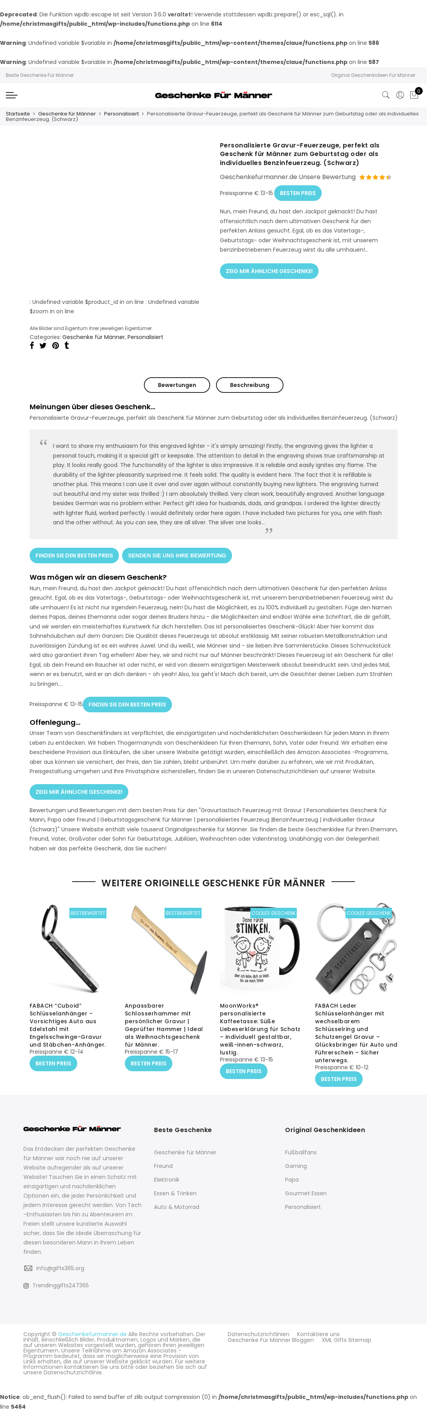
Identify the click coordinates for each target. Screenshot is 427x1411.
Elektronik (166, 1179)
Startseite (18, 113)
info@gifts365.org (60, 1268)
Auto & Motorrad (176, 1206)
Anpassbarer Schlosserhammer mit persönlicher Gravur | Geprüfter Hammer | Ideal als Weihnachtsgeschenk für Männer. (164, 1025)
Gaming (296, 1166)
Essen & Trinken (175, 1193)
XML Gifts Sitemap (346, 1339)
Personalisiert (121, 113)
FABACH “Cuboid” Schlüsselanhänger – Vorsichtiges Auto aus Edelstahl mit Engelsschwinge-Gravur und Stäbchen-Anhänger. (68, 1025)
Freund (163, 1166)
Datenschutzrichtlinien (258, 1334)
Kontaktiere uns (318, 1334)
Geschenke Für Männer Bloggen (271, 1339)
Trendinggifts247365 (56, 1285)
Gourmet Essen (306, 1193)
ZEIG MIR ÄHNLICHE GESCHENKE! (269, 269)
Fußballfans (301, 1152)
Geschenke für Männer (67, 113)
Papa (292, 1179)
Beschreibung (249, 385)
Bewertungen (177, 385)
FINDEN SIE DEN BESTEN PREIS (74, 554)
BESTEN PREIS (298, 192)
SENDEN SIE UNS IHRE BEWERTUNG (178, 554)
